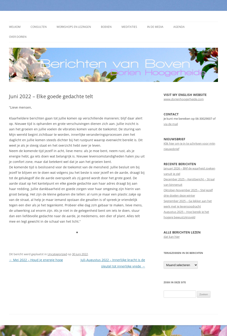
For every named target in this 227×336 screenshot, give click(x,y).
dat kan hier (172, 237)
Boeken (106, 27)
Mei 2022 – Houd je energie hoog (36, 260)
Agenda (179, 27)
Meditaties (129, 27)
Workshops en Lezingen (74, 27)
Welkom (15, 27)
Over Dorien (17, 37)
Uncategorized (57, 254)
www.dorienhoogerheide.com (184, 99)
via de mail (171, 124)
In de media (155, 27)
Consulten (39, 27)
